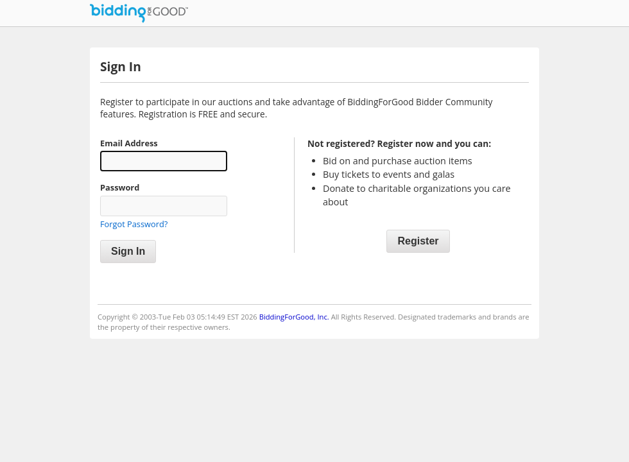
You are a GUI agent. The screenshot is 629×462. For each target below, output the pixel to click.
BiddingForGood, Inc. (294, 316)
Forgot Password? (134, 224)
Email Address (129, 143)
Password (119, 187)
